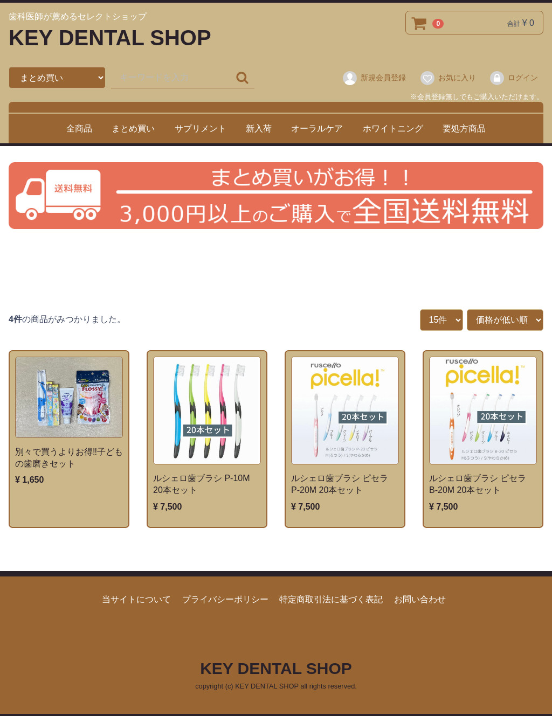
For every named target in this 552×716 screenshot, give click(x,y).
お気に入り (447, 78)
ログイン (513, 78)
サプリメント (200, 128)
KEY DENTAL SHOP (110, 38)
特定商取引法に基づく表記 (331, 599)
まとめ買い (133, 128)
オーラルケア (317, 128)
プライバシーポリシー (225, 599)
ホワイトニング (393, 128)
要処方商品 (464, 128)
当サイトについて (136, 599)
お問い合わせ (420, 599)
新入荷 (259, 128)
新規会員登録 (374, 78)
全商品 (79, 128)
